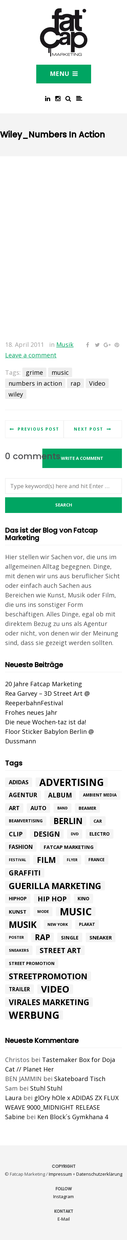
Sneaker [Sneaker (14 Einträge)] (100, 937)
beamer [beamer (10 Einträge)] (87, 808)
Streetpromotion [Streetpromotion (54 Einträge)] (48, 976)
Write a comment (82, 458)
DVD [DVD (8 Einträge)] (75, 833)
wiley (15, 394)
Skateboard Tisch (79, 1079)
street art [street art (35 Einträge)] (60, 950)
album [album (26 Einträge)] (60, 795)
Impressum (60, 1174)
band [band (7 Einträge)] (62, 808)
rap (75, 383)
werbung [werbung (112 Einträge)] (34, 1015)
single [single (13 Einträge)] (70, 937)
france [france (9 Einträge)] (96, 860)
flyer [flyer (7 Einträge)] (72, 859)
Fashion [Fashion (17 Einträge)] (21, 847)
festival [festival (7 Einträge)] (17, 859)
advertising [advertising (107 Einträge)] (71, 782)
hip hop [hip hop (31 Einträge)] (52, 898)
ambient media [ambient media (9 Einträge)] (100, 795)
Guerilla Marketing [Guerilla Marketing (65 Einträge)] (55, 885)
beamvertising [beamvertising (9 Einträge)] (26, 821)
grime (34, 372)
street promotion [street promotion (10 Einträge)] (32, 963)
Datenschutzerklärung (99, 1174)
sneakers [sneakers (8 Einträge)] (19, 950)
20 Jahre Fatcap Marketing (43, 684)
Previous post (38, 429)
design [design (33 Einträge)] (47, 834)
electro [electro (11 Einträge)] (99, 834)
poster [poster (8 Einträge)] (16, 937)
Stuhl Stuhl (46, 1088)
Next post (88, 429)
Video (97, 383)
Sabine (15, 1117)
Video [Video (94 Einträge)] (55, 989)
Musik (64, 344)
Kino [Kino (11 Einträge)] (83, 899)
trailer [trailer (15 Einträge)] (19, 989)
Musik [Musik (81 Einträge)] (23, 924)
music (60, 372)
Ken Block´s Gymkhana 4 (72, 1117)
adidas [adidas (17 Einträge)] (18, 782)
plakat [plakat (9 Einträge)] (87, 924)
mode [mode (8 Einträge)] (43, 911)
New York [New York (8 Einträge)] (57, 924)
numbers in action (35, 383)
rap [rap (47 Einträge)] (42, 937)
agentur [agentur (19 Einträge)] (23, 795)
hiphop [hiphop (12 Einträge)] (18, 898)
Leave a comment (31, 355)
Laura (13, 1098)
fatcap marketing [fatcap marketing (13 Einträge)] (68, 846)
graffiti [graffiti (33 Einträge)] (25, 872)
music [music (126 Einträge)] (76, 911)
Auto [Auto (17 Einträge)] (38, 808)
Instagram (63, 1196)
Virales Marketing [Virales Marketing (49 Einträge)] (49, 1002)
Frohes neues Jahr (31, 712)
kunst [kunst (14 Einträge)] (17, 911)
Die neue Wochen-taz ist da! (45, 722)
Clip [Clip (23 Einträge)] (16, 834)
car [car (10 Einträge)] (97, 821)
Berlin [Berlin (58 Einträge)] (68, 821)
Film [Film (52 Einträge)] (46, 860)
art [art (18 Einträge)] (14, 808)
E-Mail (64, 1219)
